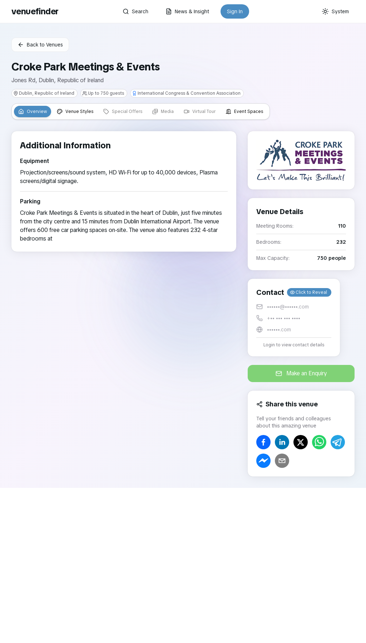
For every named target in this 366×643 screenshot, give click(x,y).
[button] (294, 317)
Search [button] (135, 11)
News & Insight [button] (187, 11)
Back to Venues (40, 44)
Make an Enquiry (301, 373)
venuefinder (34, 11)
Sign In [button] (235, 11)
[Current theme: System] (335, 11)
